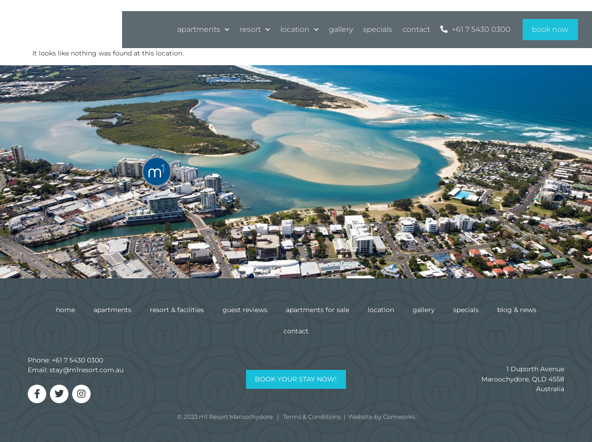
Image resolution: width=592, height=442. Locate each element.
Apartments (203, 29)
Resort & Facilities (177, 310)
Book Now (550, 28)
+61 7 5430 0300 (77, 360)
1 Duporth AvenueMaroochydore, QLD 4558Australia (522, 379)
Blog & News (516, 310)
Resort (255, 29)
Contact (416, 28)
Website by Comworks (381, 416)
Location (299, 29)
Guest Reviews (244, 310)
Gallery (341, 28)
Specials (377, 28)
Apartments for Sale (317, 310)
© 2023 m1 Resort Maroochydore (225, 416)
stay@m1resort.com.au (86, 370)
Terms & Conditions (312, 416)
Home (65, 310)
